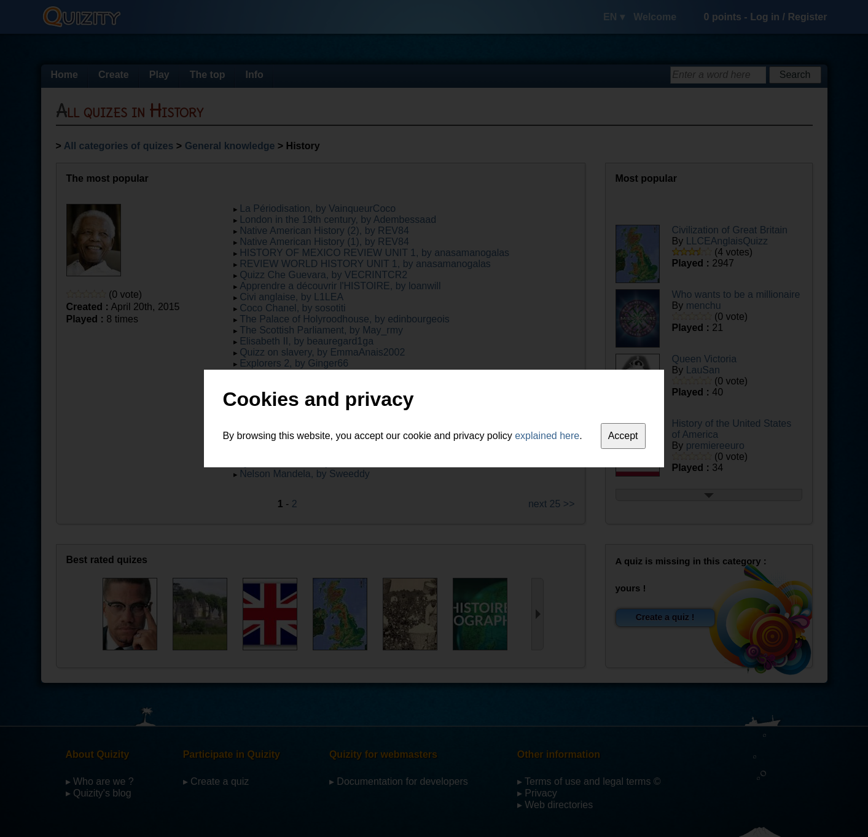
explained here (547, 435)
